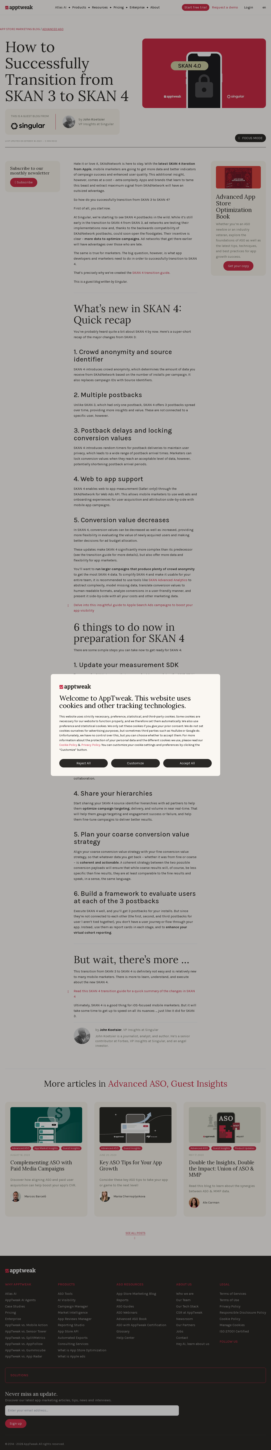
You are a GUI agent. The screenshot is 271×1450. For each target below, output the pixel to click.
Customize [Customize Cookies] (135, 763)
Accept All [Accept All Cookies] (187, 763)
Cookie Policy (68, 745)
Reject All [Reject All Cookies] (83, 763)
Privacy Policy (90, 745)
